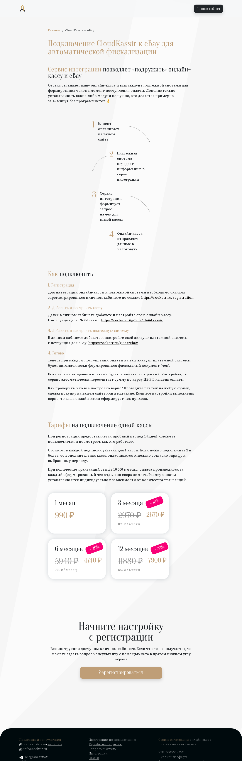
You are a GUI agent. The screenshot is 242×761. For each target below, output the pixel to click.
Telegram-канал (33, 757)
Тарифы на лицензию (105, 744)
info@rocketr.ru (35, 749)
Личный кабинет (208, 9)
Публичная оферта (173, 757)
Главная (54, 30)
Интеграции (98, 753)
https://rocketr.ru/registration (167, 297)
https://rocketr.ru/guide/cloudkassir (132, 320)
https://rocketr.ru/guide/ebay (113, 342)
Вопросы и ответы (103, 749)
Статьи (94, 758)
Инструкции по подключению (112, 739)
